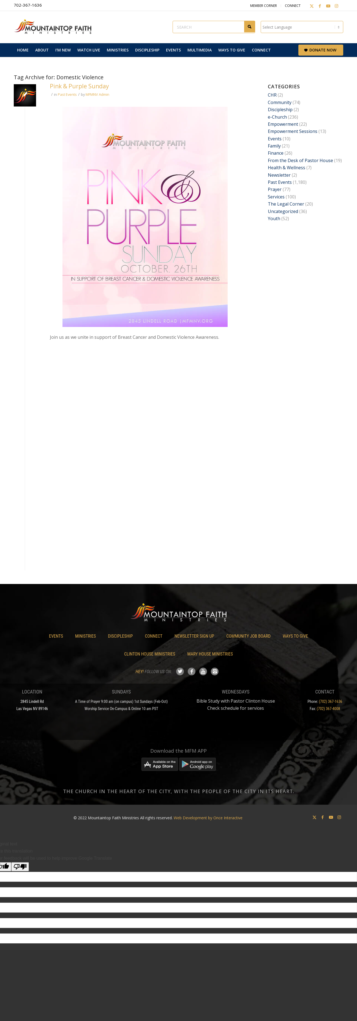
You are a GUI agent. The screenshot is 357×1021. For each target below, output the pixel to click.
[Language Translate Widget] (302, 27)
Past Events (67, 94)
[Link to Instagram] (336, 6)
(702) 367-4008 (328, 708)
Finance (276, 153)
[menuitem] (23, 50)
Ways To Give (295, 636)
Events (275, 139)
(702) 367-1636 (330, 701)
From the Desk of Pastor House (300, 160)
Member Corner (263, 5)
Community (279, 102)
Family (274, 146)
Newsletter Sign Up (194, 636)
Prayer (275, 189)
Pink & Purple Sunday (79, 86)
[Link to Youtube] (328, 6)
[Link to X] (311, 6)
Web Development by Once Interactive (208, 817)
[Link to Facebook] (320, 6)
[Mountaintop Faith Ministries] (55, 27)
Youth (274, 218)
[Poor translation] (20, 866)
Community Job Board (248, 636)
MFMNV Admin (97, 94)
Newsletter (279, 175)
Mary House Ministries (210, 654)
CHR (272, 95)
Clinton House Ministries (149, 654)
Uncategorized (283, 211)
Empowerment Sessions (292, 131)
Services (276, 197)
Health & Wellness (286, 168)
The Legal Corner (286, 204)
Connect (293, 5)
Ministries (85, 636)
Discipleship (280, 110)
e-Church (277, 117)
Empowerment (283, 124)
